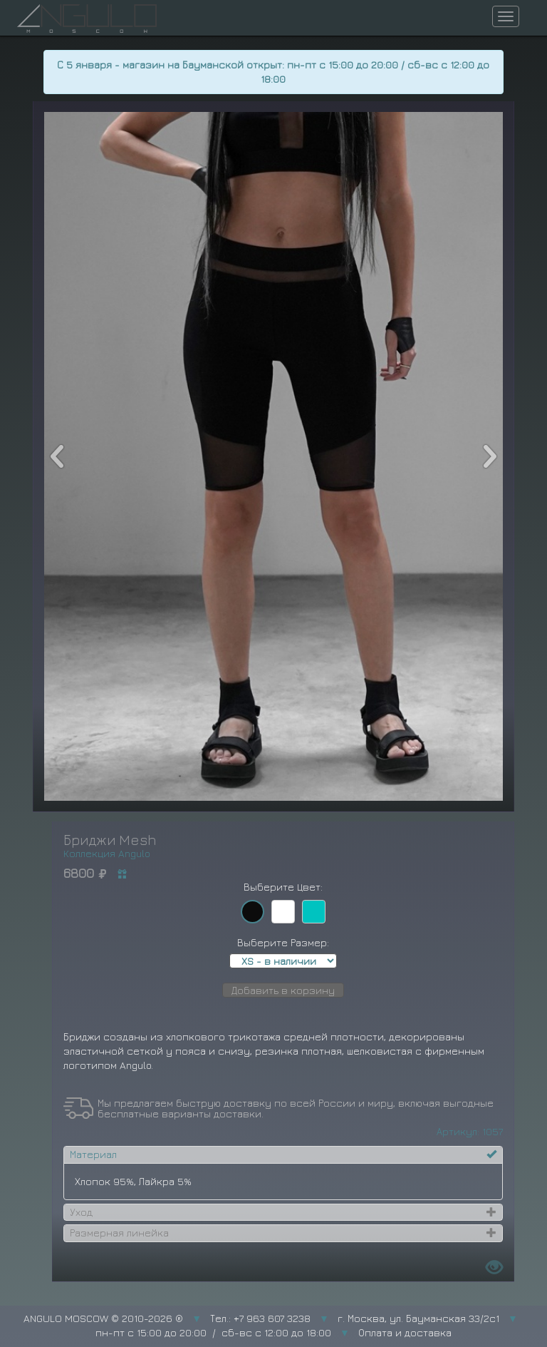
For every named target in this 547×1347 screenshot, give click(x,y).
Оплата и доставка (405, 1332)
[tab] (283, 1154)
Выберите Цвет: (283, 887)
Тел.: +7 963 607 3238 (260, 1318)
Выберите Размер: (283, 942)
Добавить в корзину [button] (283, 990)
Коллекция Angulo (106, 853)
